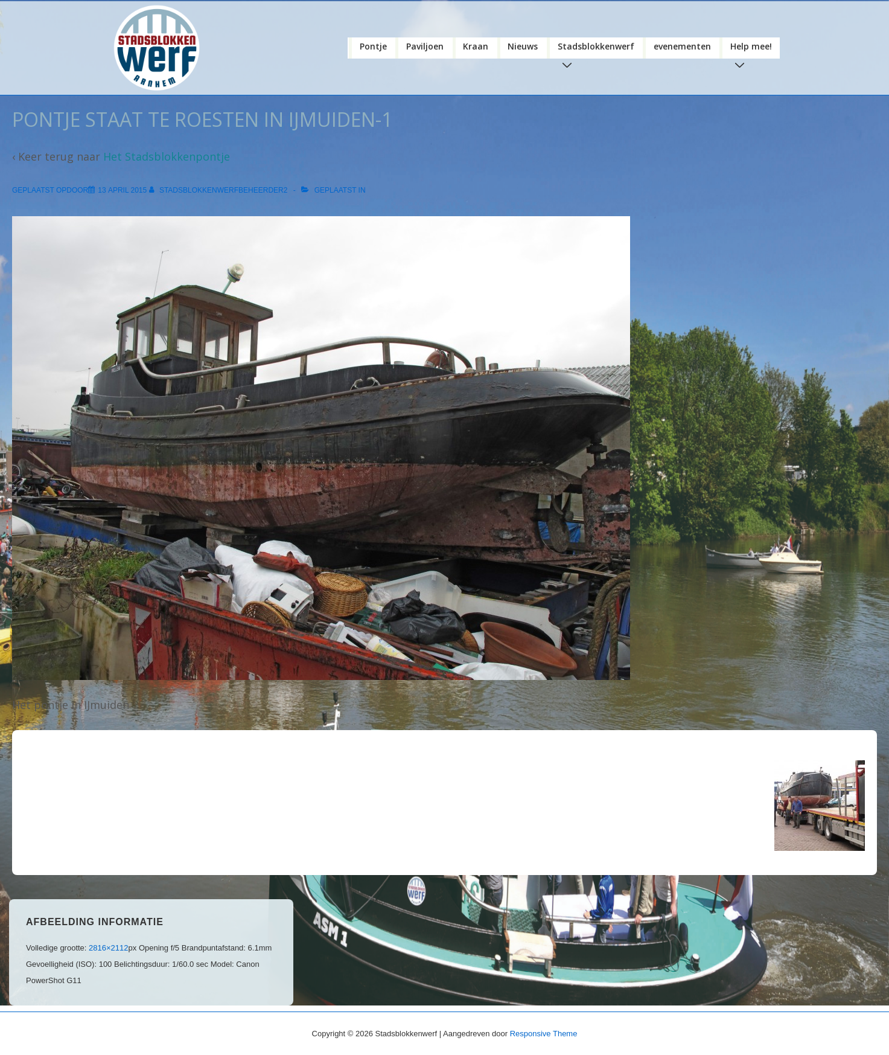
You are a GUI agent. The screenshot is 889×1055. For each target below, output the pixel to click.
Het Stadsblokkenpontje (166, 156)
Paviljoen (425, 45)
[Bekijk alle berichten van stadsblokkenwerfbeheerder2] (219, 189)
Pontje (373, 45)
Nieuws (523, 45)
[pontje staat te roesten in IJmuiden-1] (122, 189)
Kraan (475, 45)
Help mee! (753, 48)
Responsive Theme (544, 1032)
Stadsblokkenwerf (598, 48)
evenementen (682, 45)
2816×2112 (108, 946)
